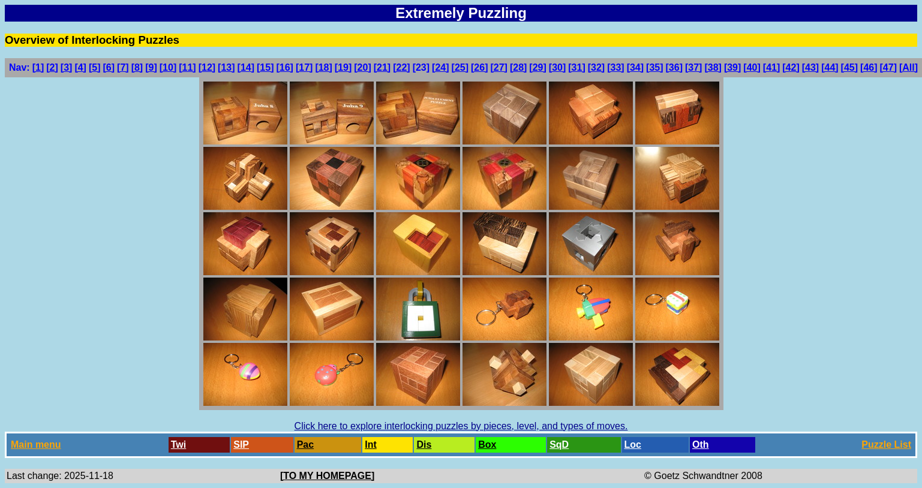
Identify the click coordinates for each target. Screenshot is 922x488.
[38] (712, 67)
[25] (460, 67)
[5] (95, 67)
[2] (52, 67)
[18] (323, 67)
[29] (537, 67)
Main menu (36, 444)
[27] (498, 67)
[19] (343, 67)
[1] (38, 67)
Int (371, 444)
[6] (109, 67)
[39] (732, 67)
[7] (123, 67)
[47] (888, 67)
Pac (305, 444)
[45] (849, 67)
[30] (557, 67)
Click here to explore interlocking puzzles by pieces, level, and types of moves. (461, 426)
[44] (829, 67)
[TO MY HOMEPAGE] (327, 476)
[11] (187, 67)
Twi (178, 444)
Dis (423, 444)
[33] (615, 67)
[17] (304, 67)
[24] (440, 67)
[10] (168, 67)
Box (487, 444)
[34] (635, 67)
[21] (382, 67)
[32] (596, 67)
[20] (362, 67)
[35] (654, 67)
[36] (674, 67)
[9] (151, 67)
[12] (207, 67)
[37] (693, 67)
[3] (67, 67)
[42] (790, 67)
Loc (632, 444)
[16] (284, 67)
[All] (908, 67)
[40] (751, 67)
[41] (771, 67)
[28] (518, 67)
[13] (226, 67)
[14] (246, 67)
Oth (700, 444)
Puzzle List (886, 444)
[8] (137, 67)
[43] (810, 67)
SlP (241, 444)
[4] (80, 67)
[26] (479, 67)
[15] (265, 67)
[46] (868, 67)
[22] (401, 67)
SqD (559, 444)
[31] (576, 67)
